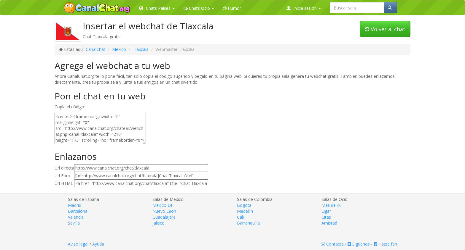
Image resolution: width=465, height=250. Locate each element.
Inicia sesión (303, 8)
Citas (326, 217)
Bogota (244, 205)
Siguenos (359, 244)
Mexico (119, 49)
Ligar (326, 211)
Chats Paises (157, 8)
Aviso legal (78, 244)
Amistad (329, 223)
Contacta (332, 244)
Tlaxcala (141, 49)
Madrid (74, 205)
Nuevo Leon (164, 211)
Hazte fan (385, 244)
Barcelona (77, 211)
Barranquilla (248, 223)
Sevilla (74, 223)
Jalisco (158, 223)
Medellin (245, 211)
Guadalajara (164, 217)
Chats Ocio (199, 8)
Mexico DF (162, 205)
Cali (240, 217)
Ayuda (98, 244)
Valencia (76, 217)
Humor (232, 8)
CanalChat (95, 49)
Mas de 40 (331, 205)
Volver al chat (385, 29)
